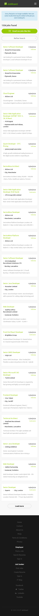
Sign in (19, 559)
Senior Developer (9, 487)
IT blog (19, 580)
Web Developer (8, 307)
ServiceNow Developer (11, 212)
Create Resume (19, 572)
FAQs (20, 534)
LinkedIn (21, 593)
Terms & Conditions (19, 538)
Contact (20, 526)
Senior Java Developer (11, 283)
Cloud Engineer (8, 93)
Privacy (19, 542)
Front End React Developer (13, 332)
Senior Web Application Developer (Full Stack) (12, 191)
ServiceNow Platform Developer (11, 237)
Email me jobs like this (21, 31)
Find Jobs (19, 568)
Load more (19, 506)
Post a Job (19, 551)
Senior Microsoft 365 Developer (11, 374)
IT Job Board (24, 610)
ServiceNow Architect (11, 166)
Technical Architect (10, 418)
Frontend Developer (10, 395)
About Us (19, 530)
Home (19, 522)
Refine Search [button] (19, 38)
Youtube (19, 597)
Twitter (21, 589)
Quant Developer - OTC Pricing (12, 145)
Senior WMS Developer (11, 352)
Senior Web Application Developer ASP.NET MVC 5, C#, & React (13, 116)
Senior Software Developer (13, 47)
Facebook (19, 585)
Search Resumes (19, 555)
